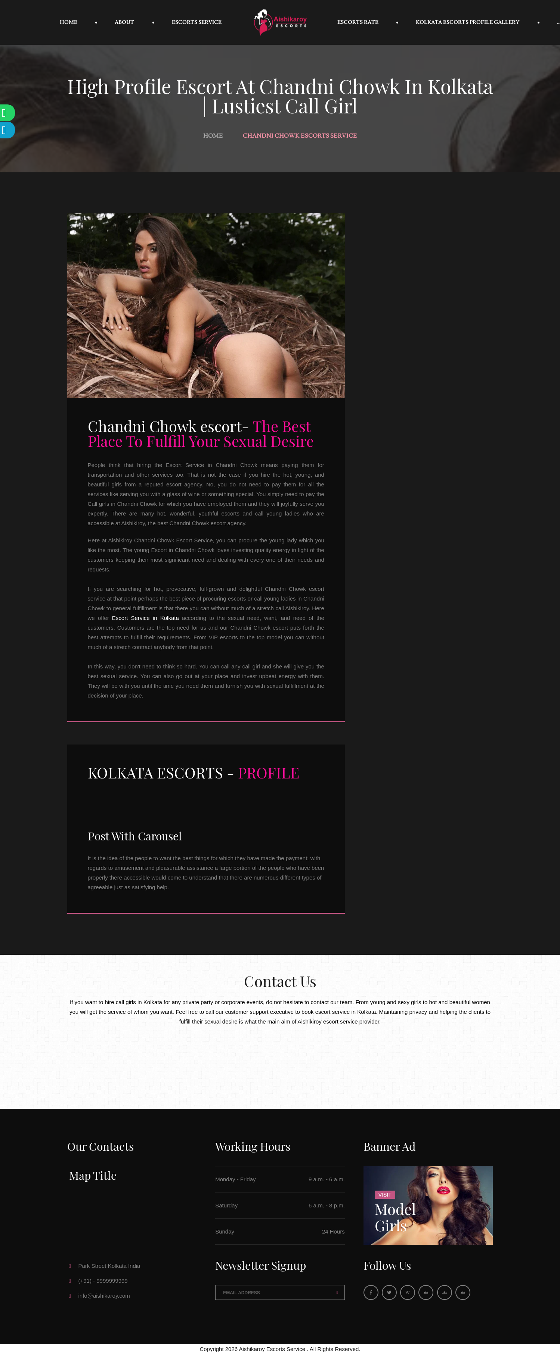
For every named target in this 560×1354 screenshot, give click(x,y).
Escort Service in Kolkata (145, 618)
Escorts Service (197, 22)
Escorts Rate (357, 22)
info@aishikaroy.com (104, 1295)
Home (68, 22)
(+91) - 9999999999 (103, 1281)
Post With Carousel (135, 835)
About (124, 22)
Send (337, 1292)
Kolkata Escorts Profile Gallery (468, 22)
